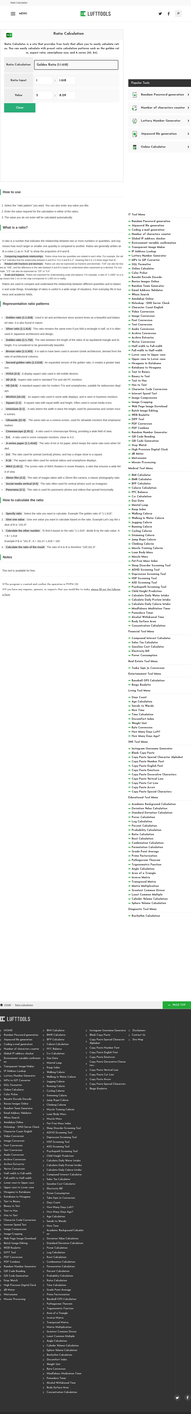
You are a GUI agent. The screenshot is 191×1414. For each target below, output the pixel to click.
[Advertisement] (61, 144)
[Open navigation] (13, 13)
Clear (20, 107)
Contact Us (138, 1035)
